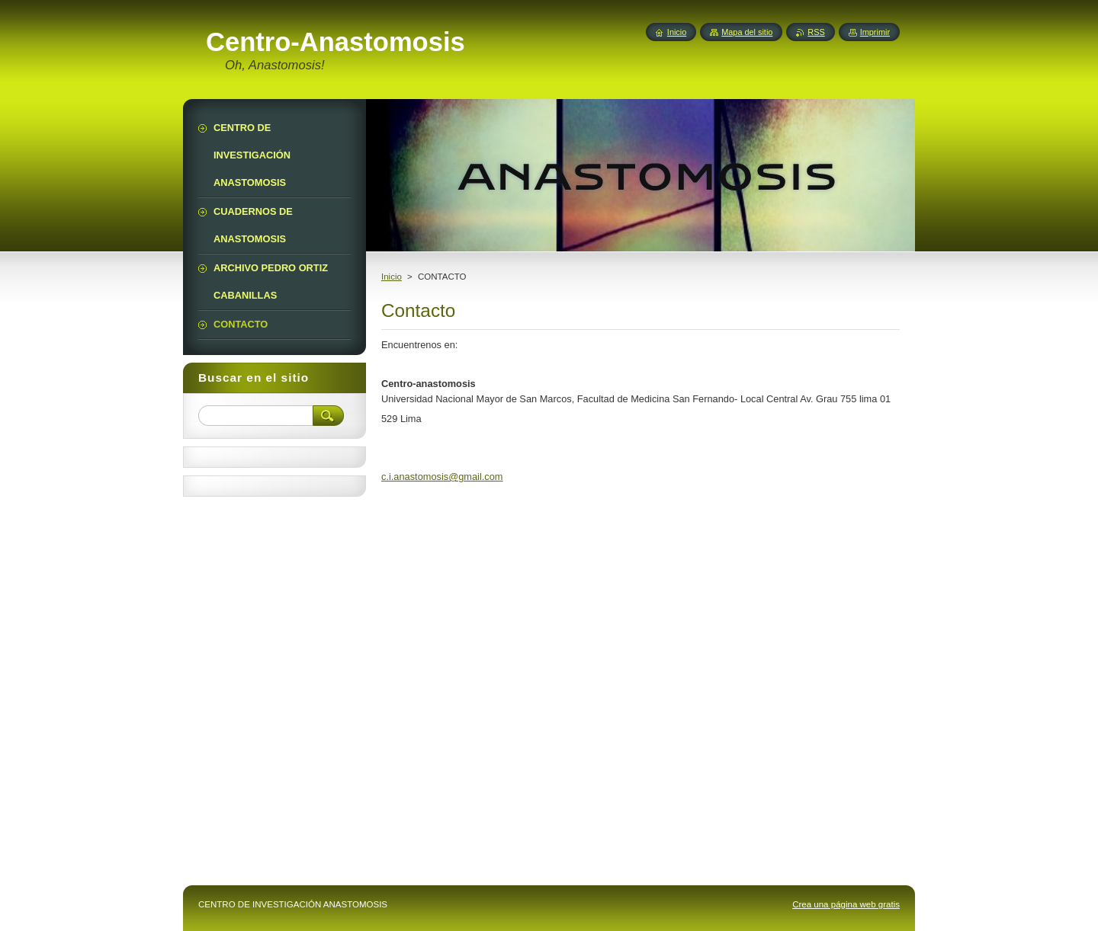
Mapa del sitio (746, 32)
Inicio (391, 276)
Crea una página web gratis (846, 904)
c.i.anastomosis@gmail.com (442, 476)
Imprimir (875, 32)
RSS (815, 32)
